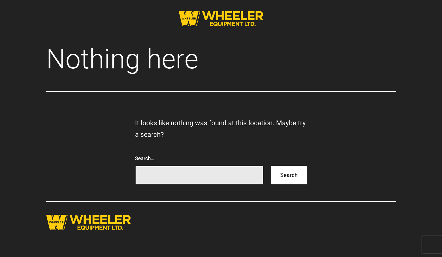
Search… (144, 158)
